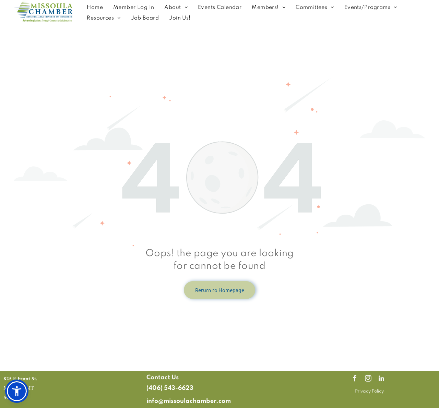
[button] (17, 391)
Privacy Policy (369, 391)
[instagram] (368, 379)
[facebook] (354, 379)
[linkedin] (381, 379)
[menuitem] (95, 7)
